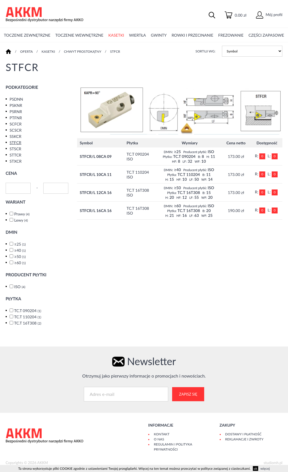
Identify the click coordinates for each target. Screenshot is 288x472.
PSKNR (16, 105)
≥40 (20, 250)
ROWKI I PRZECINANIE (192, 35)
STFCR (115, 51)
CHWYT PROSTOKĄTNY (82, 51)
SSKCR (15, 136)
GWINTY (158, 35)
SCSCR (16, 130)
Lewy (21, 220)
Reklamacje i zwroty (244, 439)
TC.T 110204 (27, 316)
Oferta (26, 51)
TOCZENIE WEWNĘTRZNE (79, 35)
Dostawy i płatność (243, 434)
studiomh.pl (273, 462)
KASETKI (116, 35)
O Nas (159, 439)
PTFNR (16, 117)
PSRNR (16, 111)
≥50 (20, 256)
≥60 (20, 262)
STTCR (15, 155)
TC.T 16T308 (27, 323)
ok (255, 468)
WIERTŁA (137, 35)
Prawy (22, 213)
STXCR (16, 161)
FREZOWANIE (231, 35)
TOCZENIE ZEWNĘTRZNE (27, 35)
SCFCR (16, 124)
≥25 (20, 244)
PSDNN (16, 99)
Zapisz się (188, 394)
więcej (265, 468)
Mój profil (269, 14)
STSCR (15, 148)
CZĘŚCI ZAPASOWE (266, 35)
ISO (19, 286)
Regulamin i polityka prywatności (173, 446)
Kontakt (162, 434)
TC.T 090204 (27, 310)
